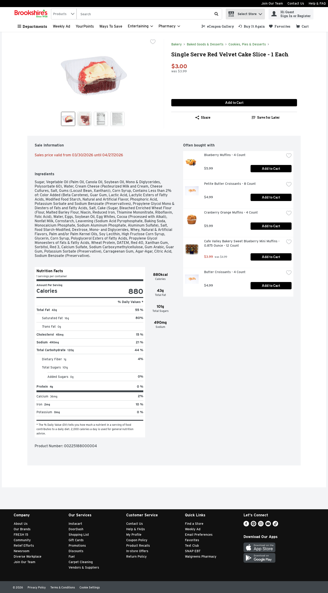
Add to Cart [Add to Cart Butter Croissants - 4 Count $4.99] (271, 285)
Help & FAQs (135, 529)
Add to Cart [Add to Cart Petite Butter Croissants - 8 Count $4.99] (271, 197)
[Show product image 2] (84, 119)
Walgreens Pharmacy (200, 556)
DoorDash (76, 529)
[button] (260, 12)
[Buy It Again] (251, 26)
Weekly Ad (61, 26)
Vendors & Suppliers (84, 567)
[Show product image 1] (68, 119)
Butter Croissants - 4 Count (225, 272)
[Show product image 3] (101, 119)
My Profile (133, 534)
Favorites (192, 540)
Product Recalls (138, 545)
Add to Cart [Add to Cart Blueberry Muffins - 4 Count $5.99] (271, 168)
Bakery (176, 44)
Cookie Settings (89, 587)
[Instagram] (261, 525)
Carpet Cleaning (81, 562)
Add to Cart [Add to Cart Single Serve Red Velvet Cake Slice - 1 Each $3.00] (234, 102)
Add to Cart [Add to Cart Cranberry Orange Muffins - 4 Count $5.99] (271, 226)
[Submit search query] (216, 14)
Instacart (75, 523)
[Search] (149, 14)
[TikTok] (275, 525)
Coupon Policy (136, 540)
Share (202, 117)
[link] (218, 26)
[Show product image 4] (117, 119)
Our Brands (22, 529)
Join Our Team (272, 3)
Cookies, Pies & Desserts (247, 44)
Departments (32, 26)
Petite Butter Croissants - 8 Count (230, 183)
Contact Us (295, 3)
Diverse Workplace (27, 556)
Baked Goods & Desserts (205, 44)
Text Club (192, 545)
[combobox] (64, 13)
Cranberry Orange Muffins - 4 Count (231, 212)
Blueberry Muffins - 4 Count (225, 155)
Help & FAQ (317, 3)
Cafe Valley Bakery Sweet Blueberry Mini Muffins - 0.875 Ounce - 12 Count (242, 243)
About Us (21, 523)
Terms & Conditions (62, 587)
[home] (32, 14)
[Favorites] (279, 26)
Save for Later (266, 117)
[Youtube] (268, 525)
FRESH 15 (21, 534)
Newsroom (21, 551)
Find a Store (194, 523)
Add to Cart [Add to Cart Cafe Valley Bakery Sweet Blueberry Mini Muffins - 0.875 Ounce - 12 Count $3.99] (271, 257)
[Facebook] (246, 525)
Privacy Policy (37, 587)
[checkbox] (152, 42)
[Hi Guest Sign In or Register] (291, 13)
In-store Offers (137, 551)
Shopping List (79, 534)
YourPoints (85, 26)
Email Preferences (199, 534)
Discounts (76, 551)
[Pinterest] (253, 525)
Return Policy (136, 556)
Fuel (72, 556)
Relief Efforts (24, 545)
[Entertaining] (140, 26)
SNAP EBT (193, 551)
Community (22, 540)
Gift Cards (76, 540)
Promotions (77, 545)
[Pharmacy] (169, 26)
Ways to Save (110, 26)
